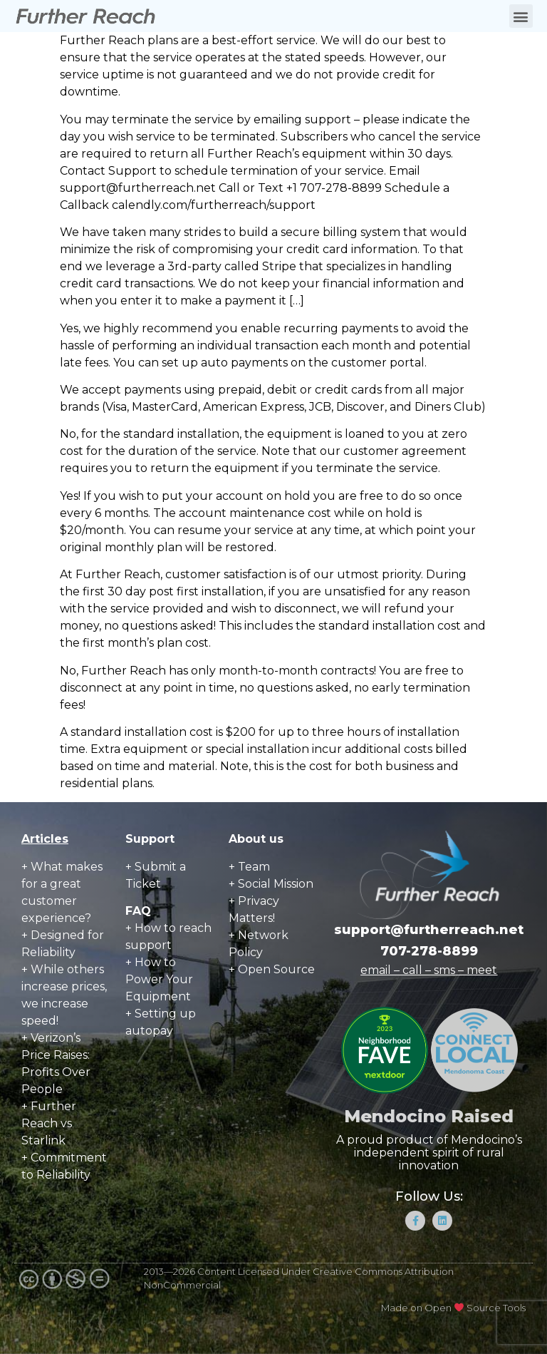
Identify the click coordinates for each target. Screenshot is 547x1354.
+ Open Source (272, 969)
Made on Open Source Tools (453, 1307)
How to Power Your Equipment (159, 979)
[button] (521, 16)
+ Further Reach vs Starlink (48, 1123)
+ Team (249, 866)
